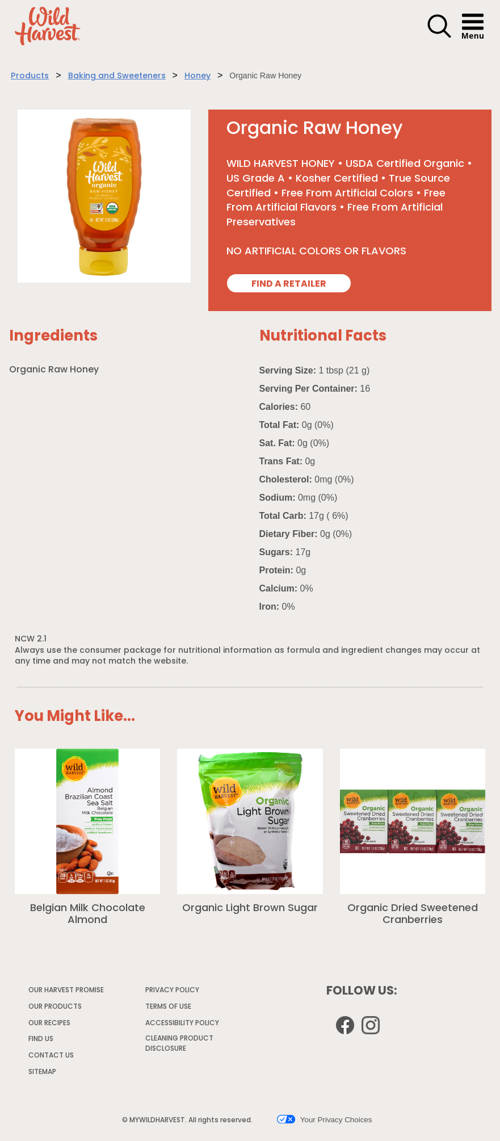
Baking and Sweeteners (117, 76)
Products (30, 76)
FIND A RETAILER (288, 284)
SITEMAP (42, 1072)
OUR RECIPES (49, 1023)
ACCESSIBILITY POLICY (182, 1025)
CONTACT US (51, 1055)
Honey (197, 76)
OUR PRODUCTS (55, 1007)
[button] (439, 36)
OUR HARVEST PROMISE (66, 990)
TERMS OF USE (168, 1009)
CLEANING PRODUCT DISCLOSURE (179, 1045)
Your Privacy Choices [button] (324, 1119)
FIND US (40, 1039)
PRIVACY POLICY (172, 992)
